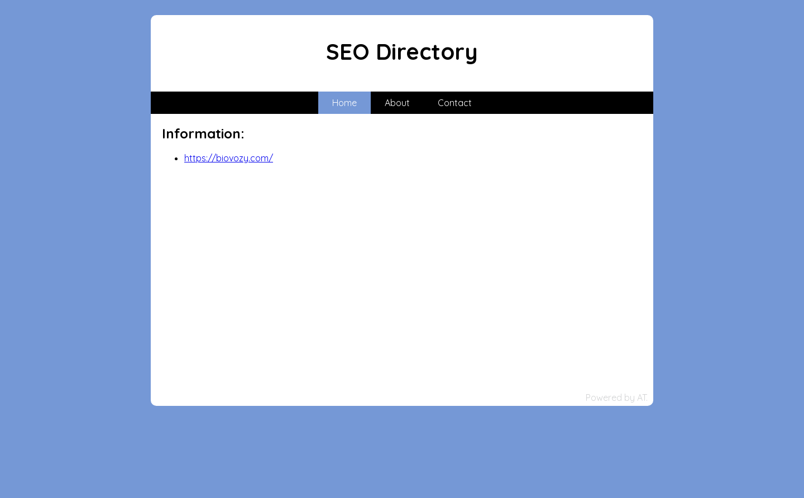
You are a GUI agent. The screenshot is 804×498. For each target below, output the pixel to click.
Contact (455, 102)
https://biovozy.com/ (228, 158)
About (397, 102)
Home (344, 102)
